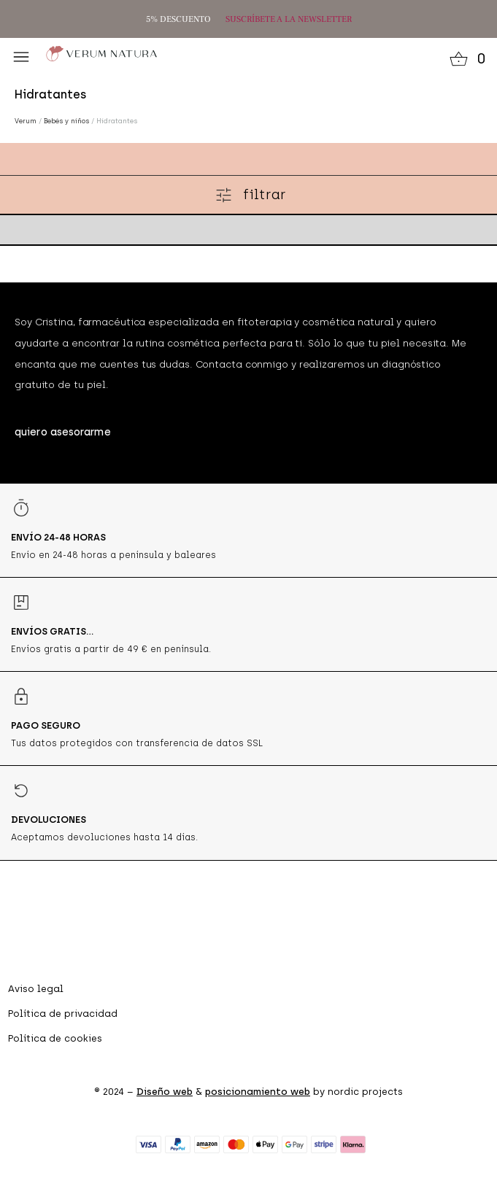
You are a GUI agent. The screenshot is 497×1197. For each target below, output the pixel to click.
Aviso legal (35, 988)
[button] (21, 57)
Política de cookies (55, 1038)
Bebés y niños (66, 121)
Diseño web (164, 1091)
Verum (25, 121)
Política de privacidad (62, 1013)
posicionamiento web (257, 1091)
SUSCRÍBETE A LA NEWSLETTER (289, 19)
